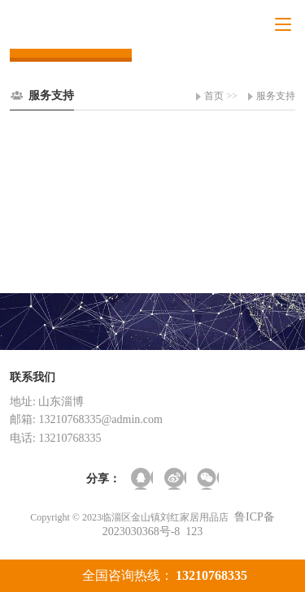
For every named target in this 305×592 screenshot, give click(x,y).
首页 (214, 96)
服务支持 (275, 96)
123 (194, 531)
